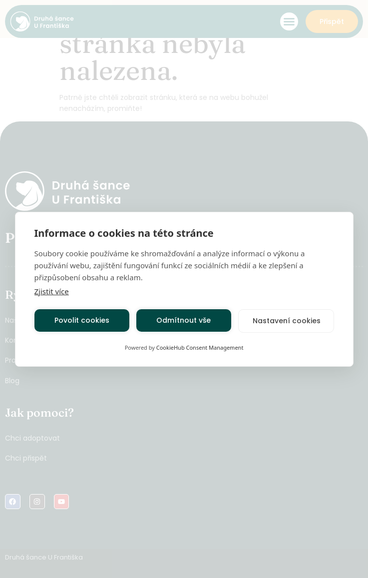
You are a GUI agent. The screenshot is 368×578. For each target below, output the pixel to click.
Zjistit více (51, 291)
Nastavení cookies (287, 321)
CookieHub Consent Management (200, 347)
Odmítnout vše (183, 320)
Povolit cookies (81, 320)
